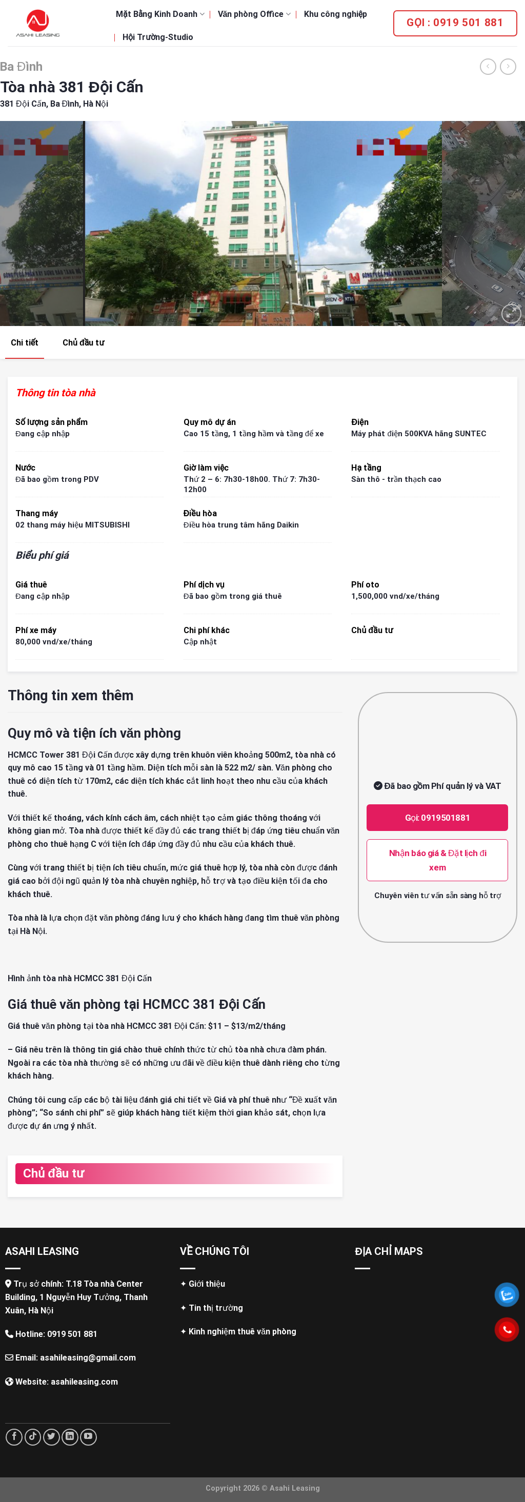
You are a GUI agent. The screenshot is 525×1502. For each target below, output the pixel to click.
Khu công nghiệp (335, 14)
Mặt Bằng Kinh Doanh (160, 14)
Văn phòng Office (254, 14)
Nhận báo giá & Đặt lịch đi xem (438, 860)
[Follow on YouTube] (88, 1437)
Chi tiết (24, 343)
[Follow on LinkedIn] (70, 1437)
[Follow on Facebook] (14, 1437)
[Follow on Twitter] (51, 1437)
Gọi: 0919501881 (438, 818)
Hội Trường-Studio (158, 37)
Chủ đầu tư (83, 343)
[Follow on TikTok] (33, 1437)
